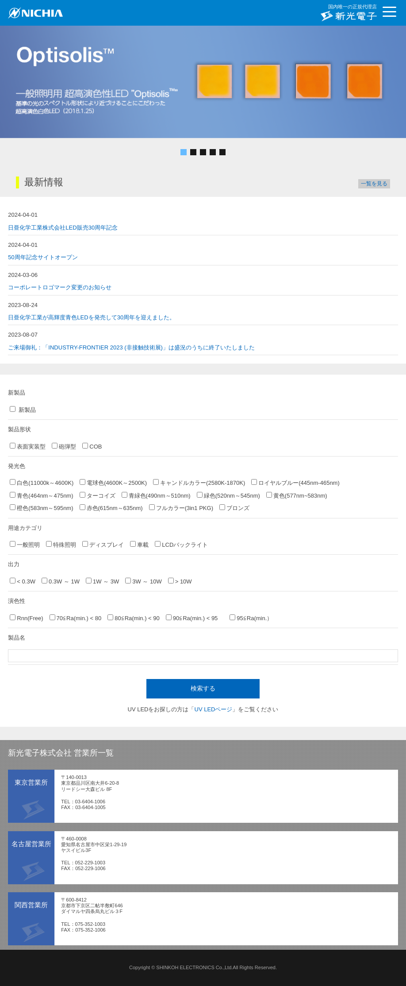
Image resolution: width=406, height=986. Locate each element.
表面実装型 (28, 446)
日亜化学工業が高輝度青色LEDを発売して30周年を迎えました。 (91, 317)
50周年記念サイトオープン (42, 257)
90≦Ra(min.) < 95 (195, 618)
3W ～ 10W (143, 581)
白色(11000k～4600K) (41, 482)
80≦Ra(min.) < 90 (133, 618)
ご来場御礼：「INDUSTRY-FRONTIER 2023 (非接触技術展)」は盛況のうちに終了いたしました (131, 347)
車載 (139, 544)
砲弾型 (64, 446)
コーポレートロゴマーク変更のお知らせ (59, 287)
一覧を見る (374, 183)
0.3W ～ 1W (61, 581)
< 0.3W (22, 581)
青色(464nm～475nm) (41, 495)
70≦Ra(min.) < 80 (76, 618)
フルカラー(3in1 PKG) (181, 507)
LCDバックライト (181, 544)
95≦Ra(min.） (251, 618)
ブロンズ (234, 507)
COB (92, 446)
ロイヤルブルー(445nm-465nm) (295, 482)
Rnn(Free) (26, 618)
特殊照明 (61, 544)
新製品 (23, 409)
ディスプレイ (103, 544)
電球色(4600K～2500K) (113, 482)
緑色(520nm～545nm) (228, 495)
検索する (203, 688)
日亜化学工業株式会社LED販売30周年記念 (63, 227)
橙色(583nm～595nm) (41, 507)
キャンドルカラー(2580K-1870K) (199, 482)
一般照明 (25, 544)
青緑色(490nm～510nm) (156, 495)
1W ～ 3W (102, 581)
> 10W (180, 581)
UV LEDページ (214, 709)
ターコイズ (97, 495)
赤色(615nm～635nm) (111, 507)
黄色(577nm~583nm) (296, 495)
